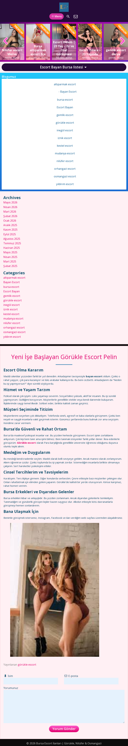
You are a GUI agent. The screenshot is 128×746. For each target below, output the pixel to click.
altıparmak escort (65, 84)
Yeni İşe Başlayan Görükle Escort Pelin (64, 357)
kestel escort (65, 145)
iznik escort (65, 138)
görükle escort (27, 664)
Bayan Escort (68, 91)
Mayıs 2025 (10, 252)
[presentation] (5, 41)
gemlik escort (64, 115)
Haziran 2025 (11, 248)
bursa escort (65, 99)
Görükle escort (26, 442)
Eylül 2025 (9, 234)
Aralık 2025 (10, 225)
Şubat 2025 (10, 266)
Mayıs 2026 (10, 202)
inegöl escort (65, 130)
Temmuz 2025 (12, 243)
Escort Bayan (65, 107)
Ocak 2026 (9, 220)
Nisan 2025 (10, 257)
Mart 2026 (9, 211)
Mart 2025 (9, 261)
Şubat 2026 (10, 216)
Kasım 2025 (10, 229)
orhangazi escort (65, 169)
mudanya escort (65, 153)
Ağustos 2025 (11, 239)
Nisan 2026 (10, 207)
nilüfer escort (64, 161)
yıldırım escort (65, 184)
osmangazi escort (65, 176)
